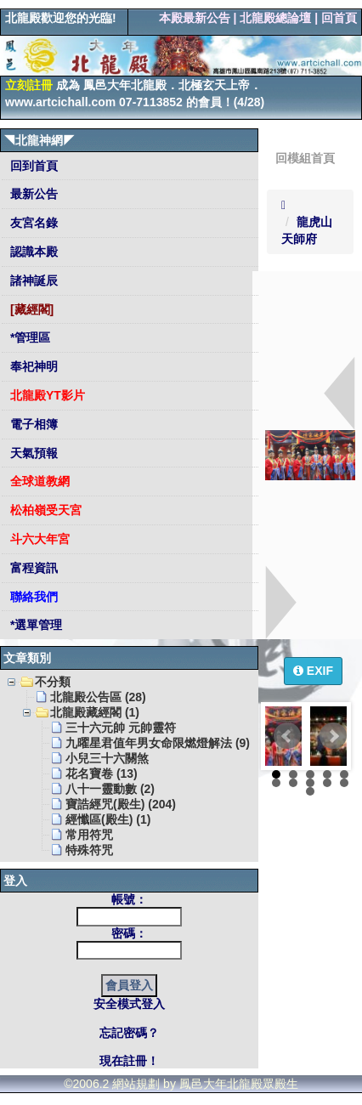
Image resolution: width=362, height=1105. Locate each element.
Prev (287, 736)
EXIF (313, 670)
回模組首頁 (305, 158)
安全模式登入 (129, 1004)
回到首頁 (32, 166)
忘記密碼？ (129, 1033)
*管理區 (28, 337)
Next (333, 736)
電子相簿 (32, 424)
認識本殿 (32, 251)
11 (310, 791)
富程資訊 (32, 568)
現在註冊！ (129, 1061)
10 (344, 783)
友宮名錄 (32, 223)
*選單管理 (34, 625)
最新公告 (32, 194)
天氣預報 (32, 453)
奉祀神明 (32, 366)
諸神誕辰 (32, 280)
